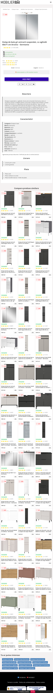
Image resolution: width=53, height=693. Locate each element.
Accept (33, 691)
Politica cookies (40, 682)
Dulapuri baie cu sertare (40, 662)
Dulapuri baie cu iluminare (41, 665)
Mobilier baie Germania (27, 9)
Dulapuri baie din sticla (37, 659)
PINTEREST (31, 677)
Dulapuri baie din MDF (9, 662)
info (15, 217)
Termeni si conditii (12, 682)
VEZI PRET (26, 79)
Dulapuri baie (15, 9)
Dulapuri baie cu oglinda (10, 665)
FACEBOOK (22, 677)
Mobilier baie (6, 9)
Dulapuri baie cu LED (25, 665)
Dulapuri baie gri (7, 659)
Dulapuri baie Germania (41, 9)
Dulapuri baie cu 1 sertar (10, 668)
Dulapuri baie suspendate (26, 668)
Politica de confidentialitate (27, 682)
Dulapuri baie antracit (24, 662)
